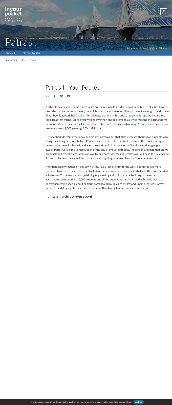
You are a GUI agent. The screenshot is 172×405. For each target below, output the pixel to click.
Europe (143, 115)
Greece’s (81, 115)
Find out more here (122, 402)
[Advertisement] (85, 70)
